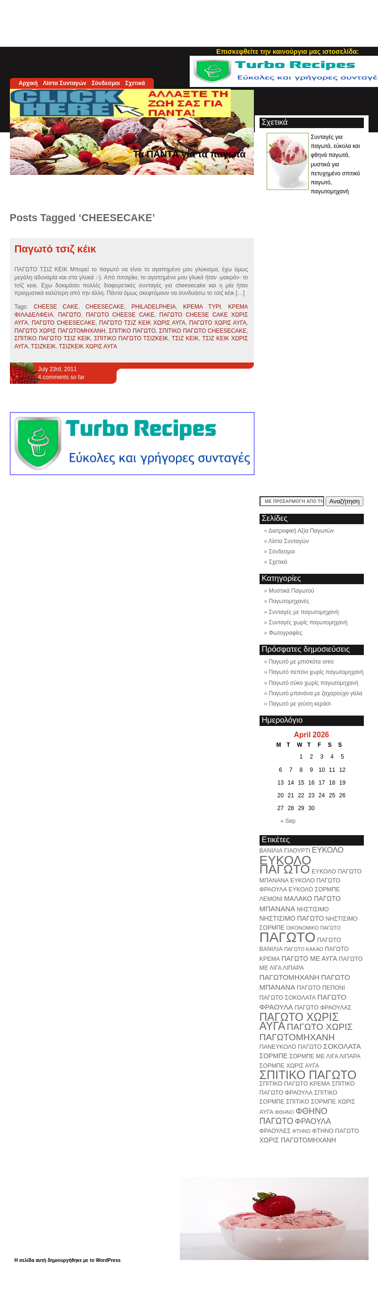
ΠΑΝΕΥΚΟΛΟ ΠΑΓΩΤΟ (291, 1047)
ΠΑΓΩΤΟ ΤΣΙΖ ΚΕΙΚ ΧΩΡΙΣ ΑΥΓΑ (142, 323)
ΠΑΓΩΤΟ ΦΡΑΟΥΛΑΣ (323, 1007)
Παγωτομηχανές (289, 601)
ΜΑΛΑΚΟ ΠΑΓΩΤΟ (312, 898)
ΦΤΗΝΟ (301, 1131)
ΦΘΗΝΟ (284, 1112)
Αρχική (28, 83)
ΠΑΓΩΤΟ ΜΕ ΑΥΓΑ (309, 958)
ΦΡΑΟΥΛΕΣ (275, 1131)
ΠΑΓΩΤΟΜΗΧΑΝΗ (289, 977)
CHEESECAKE (104, 306)
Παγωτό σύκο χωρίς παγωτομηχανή (314, 683)
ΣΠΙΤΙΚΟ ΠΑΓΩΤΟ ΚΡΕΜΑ (295, 1083)
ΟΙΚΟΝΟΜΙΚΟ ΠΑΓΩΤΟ (313, 928)
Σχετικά (135, 83)
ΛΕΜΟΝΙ (271, 899)
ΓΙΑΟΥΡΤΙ (297, 850)
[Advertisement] (189, 21)
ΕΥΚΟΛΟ (328, 850)
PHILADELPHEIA (154, 306)
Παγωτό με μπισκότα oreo (301, 661)
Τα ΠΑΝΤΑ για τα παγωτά (189, 154)
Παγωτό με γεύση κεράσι (300, 703)
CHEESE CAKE (56, 306)
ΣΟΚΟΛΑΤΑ (342, 1046)
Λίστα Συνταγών (64, 83)
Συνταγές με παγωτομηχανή (304, 612)
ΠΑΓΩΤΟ (69, 314)
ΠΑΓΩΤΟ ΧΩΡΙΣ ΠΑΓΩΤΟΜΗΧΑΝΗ (60, 331)
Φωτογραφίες (285, 633)
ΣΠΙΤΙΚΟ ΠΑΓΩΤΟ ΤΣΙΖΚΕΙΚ (131, 338)
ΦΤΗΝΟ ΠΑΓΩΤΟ (335, 1131)
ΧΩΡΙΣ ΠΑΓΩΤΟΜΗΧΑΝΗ (298, 1140)
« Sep (288, 821)
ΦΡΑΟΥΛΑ (313, 1121)
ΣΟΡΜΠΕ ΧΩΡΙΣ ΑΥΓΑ (289, 1065)
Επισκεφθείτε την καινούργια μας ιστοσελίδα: (287, 51)
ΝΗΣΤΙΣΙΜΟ (313, 909)
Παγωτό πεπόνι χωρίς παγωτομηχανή (316, 672)
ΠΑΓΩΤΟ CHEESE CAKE (120, 314)
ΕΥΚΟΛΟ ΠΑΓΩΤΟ (285, 864)
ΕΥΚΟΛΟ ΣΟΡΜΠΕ (314, 889)
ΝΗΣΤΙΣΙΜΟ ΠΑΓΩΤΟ (292, 918)
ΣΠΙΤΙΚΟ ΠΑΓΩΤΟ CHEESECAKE (202, 331)
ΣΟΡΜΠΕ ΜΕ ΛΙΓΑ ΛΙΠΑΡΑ (325, 1056)
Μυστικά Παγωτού (291, 590)
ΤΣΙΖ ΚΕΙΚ (185, 338)
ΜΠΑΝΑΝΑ (277, 909)
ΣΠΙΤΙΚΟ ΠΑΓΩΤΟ (132, 331)
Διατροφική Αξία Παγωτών (301, 530)
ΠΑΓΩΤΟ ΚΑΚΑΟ (303, 949)
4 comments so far (61, 377)
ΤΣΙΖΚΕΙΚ (43, 346)
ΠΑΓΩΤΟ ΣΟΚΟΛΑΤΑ (288, 997)
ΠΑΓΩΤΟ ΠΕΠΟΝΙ (321, 987)
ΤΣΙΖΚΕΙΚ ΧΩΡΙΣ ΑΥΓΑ (88, 346)
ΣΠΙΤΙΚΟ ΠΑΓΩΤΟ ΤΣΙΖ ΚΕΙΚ (53, 338)
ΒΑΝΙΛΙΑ (271, 850)
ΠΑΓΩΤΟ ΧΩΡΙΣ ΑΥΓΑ (217, 323)
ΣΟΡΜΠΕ (274, 1056)
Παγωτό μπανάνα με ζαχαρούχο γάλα (315, 693)
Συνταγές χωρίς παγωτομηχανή (308, 622)
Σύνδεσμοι (106, 83)
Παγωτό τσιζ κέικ (55, 249)
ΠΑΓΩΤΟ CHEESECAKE (63, 323)
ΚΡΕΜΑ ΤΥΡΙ (202, 306)
